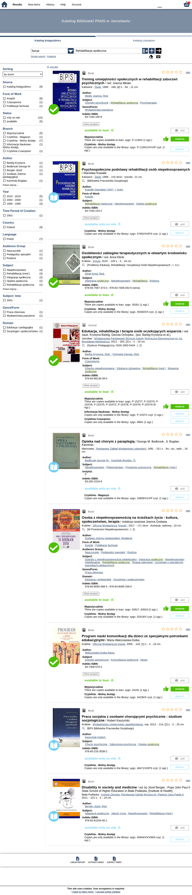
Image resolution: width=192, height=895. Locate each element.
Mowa (144, 659)
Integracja (97, 280)
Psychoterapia (148, 102)
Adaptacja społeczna (97, 813)
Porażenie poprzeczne (138, 467)
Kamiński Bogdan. (123, 460)
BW (136, 4)
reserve (179, 138)
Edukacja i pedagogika (98, 579)
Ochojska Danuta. (125, 354)
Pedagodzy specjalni (113, 552)
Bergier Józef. (96, 806)
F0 (159, 4)
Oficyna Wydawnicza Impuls (109, 644)
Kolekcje (51, 56)
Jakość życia (118, 813)
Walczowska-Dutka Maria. (100, 652)
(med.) (154, 368)
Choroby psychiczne (96, 102)
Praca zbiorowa (94, 572)
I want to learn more (83, 891)
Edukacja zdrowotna (128, 368)
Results (17, 4)
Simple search (38, 56)
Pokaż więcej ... (11, 185)
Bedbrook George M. (97, 460)
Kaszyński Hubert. (95, 737)
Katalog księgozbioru (47, 40)
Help (63, 4)
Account (76, 4)
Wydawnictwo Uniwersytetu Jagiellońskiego (118, 724)
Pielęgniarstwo (114, 467)
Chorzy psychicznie (96, 744)
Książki (89, 196)
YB (144, 4)
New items (34, 4)
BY (151, 4)
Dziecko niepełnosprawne (100, 368)
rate (188, 72)
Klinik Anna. (95, 273)
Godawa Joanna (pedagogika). (108, 538)
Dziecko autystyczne (97, 659)
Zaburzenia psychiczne (123, 744)
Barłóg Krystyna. (98, 354)
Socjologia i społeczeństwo (128, 579)
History (50, 4)
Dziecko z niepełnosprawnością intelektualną (111, 559)
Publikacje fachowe (106, 545)
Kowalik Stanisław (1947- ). (104, 189)
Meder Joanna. (96, 95)
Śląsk (97, 87)
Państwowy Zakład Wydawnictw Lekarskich (121, 448)
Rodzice (132, 552)
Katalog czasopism (144, 40)
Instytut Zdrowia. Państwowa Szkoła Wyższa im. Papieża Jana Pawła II (142, 794)
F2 (174, 4)
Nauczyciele (92, 552)
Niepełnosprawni (124, 203)
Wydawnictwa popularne (99, 109)
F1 (166, 4)
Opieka (146, 203)
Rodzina (154, 280)
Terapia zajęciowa (142, 562)
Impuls (96, 261)
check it (179, 149)
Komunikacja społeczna (124, 659)
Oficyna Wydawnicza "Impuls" (110, 525)
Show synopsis (91, 124)
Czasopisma (92, 361)
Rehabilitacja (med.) (161, 813)
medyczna (98, 203)
